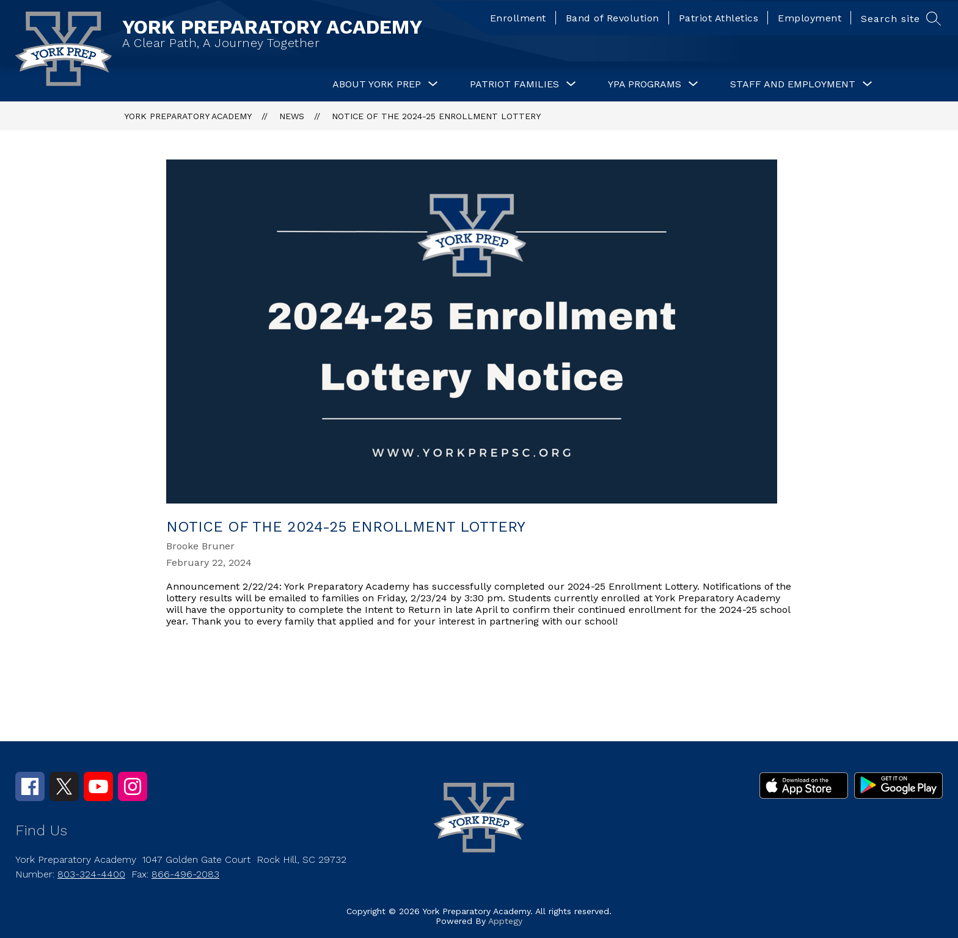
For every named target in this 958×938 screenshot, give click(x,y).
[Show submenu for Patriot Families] (514, 84)
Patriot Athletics (719, 18)
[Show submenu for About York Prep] (376, 84)
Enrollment (518, 18)
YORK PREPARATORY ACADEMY (188, 116)
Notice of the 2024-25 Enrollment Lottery (436, 116)
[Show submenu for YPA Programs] (644, 84)
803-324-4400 (91, 874)
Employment (809, 18)
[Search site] (899, 18)
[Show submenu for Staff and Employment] (792, 84)
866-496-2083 (185, 874)
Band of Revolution (612, 18)
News (291, 116)
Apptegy (505, 921)
